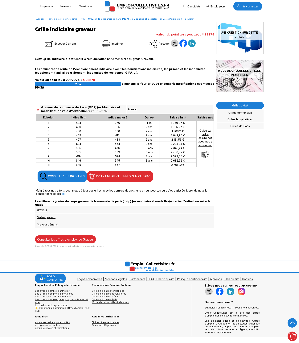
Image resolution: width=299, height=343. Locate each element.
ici (63, 193)
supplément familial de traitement (60, 72)
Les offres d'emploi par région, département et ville (61, 301)
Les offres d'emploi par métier (52, 290)
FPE (82, 19)
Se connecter (247, 6)
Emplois (46, 6)
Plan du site (232, 279)
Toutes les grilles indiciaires (62, 19)
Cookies (247, 279)
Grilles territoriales (240, 112)
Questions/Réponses (104, 325)
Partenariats (137, 279)
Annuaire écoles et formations (52, 328)
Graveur (132, 109)
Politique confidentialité (192, 279)
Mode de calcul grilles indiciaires (110, 302)
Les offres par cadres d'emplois (53, 296)
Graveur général (47, 224)
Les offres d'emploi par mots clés (54, 293)
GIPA (128, 72)
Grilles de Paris (240, 126)
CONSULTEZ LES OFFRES (62, 176)
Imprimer (112, 43)
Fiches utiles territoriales (105, 322)
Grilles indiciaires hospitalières (109, 293)
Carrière (85, 6)
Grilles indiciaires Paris (104, 299)
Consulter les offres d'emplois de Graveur (65, 239)
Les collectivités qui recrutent (51, 305)
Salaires (65, 6)
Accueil (40, 19)
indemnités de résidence (105, 72)
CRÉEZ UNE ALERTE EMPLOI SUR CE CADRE (120, 176)
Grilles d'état (240, 105)
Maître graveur (46, 217)
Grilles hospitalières (240, 119)
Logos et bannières (89, 279)
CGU (151, 279)
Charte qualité (165, 279)
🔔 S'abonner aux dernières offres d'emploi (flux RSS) (62, 309)
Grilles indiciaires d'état (105, 296)
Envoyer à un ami (60, 43)
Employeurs (216, 6)
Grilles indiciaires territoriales (108, 290)
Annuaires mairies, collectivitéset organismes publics (52, 324)
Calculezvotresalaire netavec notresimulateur (205, 143)
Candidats (192, 6)
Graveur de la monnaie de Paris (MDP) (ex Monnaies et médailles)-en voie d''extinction (135, 19)
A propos (216, 279)
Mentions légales (116, 279)
